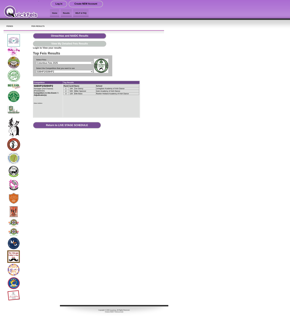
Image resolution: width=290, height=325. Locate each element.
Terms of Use (119, 311)
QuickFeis (113, 310)
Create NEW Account (85, 4)
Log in (58, 4)
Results (66, 13)
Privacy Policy (109, 311)
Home (54, 13)
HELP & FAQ (80, 13)
